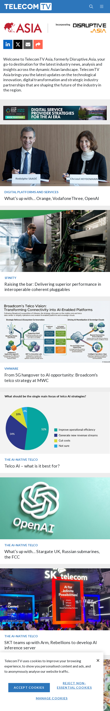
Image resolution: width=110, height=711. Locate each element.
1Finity (10, 278)
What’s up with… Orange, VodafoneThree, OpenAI (51, 198)
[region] (51, 681)
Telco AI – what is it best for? (31, 465)
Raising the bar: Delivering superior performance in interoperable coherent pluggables (52, 287)
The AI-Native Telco (21, 459)
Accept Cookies (29, 687)
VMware (11, 368)
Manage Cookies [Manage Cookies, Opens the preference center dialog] (52, 698)
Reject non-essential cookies (74, 685)
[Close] (98, 660)
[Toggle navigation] (102, 6)
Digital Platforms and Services (31, 192)
